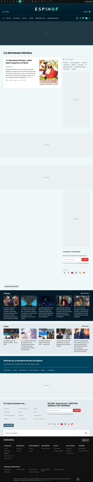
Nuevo (85, 12)
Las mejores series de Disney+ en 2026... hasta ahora (10, 342)
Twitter (89, 18)
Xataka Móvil (7, 451)
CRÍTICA (8, 18)
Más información (47, 480)
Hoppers (6, 419)
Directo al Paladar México (45, 470)
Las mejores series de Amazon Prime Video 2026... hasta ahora (44, 342)
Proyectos (9, 67)
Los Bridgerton (50, 370)
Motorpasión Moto (58, 451)
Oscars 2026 (22, 419)
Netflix (20, 412)
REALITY (24, 18)
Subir (84, 440)
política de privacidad (83, 263)
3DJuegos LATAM (20, 469)
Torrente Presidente (38, 419)
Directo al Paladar (45, 448)
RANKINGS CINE (40, 18)
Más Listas (85, 326)
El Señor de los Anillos (80, 67)
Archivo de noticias (12, 286)
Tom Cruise (80, 65)
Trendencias (69, 448)
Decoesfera (68, 451)
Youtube (86, 18)
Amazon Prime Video (34, 370)
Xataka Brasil (7, 472)
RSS (80, 272)
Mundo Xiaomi (7, 458)
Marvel (73, 65)
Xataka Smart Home (9, 456)
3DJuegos (18, 448)
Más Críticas (84, 293)
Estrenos (15, 370)
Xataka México (7, 469)
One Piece (65, 62)
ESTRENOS (16, 18)
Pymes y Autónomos (84, 451)
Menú (7, 12)
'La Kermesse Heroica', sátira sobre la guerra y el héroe (19, 61)
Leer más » (30, 77)
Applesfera (6, 453)
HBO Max (43, 370)
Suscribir (85, 259)
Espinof (46, 9)
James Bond (66, 65)
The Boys (74, 69)
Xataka (5, 448)
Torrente (84, 62)
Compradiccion (70, 453)
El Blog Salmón (82, 448)
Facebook (80, 18)
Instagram (77, 18)
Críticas (7, 293)
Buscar (86, 433)
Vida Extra (18, 451)
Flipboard (83, 18)
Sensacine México (33, 469)
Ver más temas (9, 425)
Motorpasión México (59, 469)
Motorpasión (57, 448)
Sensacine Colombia (34, 472)
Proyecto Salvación (75, 62)
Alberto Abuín (13, 80)
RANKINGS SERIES (53, 18)
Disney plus (7, 412)
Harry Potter (66, 69)
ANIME (31, 18)
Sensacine (31, 448)
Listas (6, 326)
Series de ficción (23, 370)
